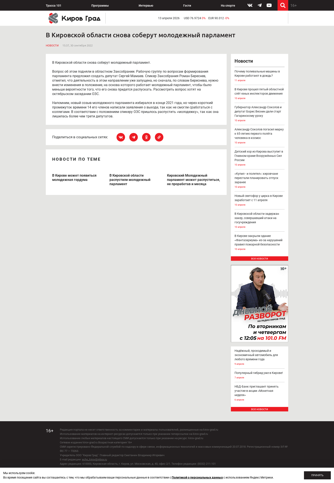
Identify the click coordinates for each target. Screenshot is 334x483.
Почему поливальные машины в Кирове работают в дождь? (260, 76)
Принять (317, 475)
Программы (100, 5)
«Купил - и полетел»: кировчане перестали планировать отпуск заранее (260, 180)
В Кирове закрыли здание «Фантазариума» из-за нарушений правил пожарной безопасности (260, 242)
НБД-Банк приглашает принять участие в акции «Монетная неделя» (260, 393)
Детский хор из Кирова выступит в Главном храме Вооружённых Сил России (260, 158)
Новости (52, 45)
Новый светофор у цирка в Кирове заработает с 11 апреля (260, 200)
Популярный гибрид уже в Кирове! (260, 375)
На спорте (228, 5)
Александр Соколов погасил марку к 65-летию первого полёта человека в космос (260, 136)
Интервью (146, 5)
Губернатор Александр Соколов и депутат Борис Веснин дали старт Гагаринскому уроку (260, 114)
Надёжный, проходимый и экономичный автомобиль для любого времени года (260, 357)
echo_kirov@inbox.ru (94, 459)
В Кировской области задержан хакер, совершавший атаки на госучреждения (260, 220)
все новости (259, 258)
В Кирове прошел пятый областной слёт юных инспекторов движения (260, 94)
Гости (187, 5)
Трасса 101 (53, 5)
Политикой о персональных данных (197, 477)
